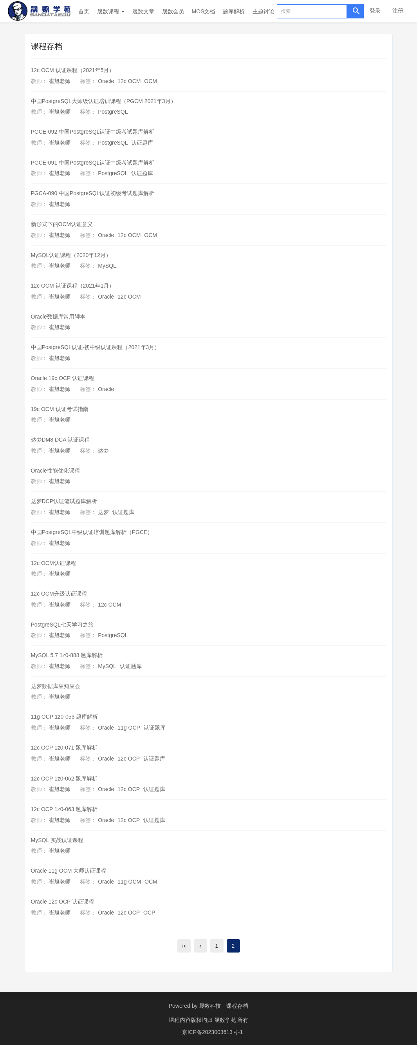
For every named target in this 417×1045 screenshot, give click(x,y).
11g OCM (129, 881)
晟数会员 (173, 11)
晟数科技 (210, 1006)
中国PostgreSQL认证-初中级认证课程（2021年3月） (95, 347)
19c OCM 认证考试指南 (59, 409)
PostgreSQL (113, 112)
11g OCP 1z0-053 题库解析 (64, 717)
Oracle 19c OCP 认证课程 (62, 378)
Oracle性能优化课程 (55, 470)
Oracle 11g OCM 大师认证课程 (69, 871)
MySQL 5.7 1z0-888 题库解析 (67, 655)
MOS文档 (203, 11)
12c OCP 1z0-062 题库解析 (64, 778)
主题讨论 (263, 11)
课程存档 (237, 1006)
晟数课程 (111, 11)
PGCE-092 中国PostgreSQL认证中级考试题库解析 (93, 132)
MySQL (107, 266)
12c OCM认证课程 (53, 563)
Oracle (106, 81)
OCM (150, 81)
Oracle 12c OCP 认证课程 (62, 901)
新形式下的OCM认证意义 (62, 224)
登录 (375, 10)
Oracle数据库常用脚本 (58, 316)
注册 (397, 10)
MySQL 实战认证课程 (57, 840)
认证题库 (142, 142)
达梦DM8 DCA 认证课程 (60, 439)
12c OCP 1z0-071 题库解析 (64, 747)
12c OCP (128, 758)
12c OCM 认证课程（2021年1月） (73, 286)
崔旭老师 (59, 81)
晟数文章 (143, 11)
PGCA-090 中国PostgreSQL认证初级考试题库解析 (93, 193)
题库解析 (234, 11)
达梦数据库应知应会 (55, 686)
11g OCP (128, 727)
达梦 (103, 450)
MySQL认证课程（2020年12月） (71, 255)
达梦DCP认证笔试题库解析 (64, 501)
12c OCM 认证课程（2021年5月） (73, 70)
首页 (83, 11)
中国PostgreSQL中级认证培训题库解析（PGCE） (92, 532)
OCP (149, 912)
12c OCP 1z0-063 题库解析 (64, 809)
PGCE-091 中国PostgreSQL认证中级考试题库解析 (93, 162)
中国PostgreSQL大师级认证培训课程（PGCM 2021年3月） (103, 101)
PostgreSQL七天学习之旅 (62, 624)
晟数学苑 (226, 1019)
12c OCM (129, 81)
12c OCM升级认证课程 (59, 593)
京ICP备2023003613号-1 (212, 1031)
